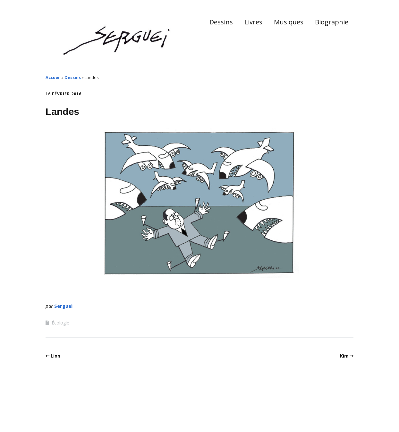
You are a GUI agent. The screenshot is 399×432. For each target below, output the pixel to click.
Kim (344, 356)
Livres (253, 22)
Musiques (288, 22)
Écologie (60, 323)
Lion (55, 356)
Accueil (53, 77)
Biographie (331, 22)
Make (69, 412)
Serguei (63, 306)
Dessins (221, 22)
